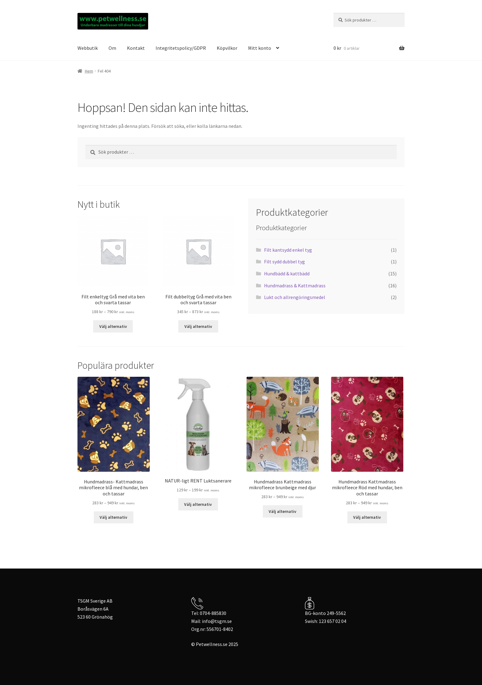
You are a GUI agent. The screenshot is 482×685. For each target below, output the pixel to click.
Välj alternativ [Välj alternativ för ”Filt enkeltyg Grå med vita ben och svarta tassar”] (113, 326)
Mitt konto (259, 48)
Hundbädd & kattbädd (287, 273)
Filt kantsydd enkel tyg (288, 250)
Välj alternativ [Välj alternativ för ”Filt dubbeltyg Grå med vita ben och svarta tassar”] (198, 326)
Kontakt (136, 48)
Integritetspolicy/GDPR (181, 48)
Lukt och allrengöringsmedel (294, 297)
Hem (89, 71)
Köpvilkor (227, 48)
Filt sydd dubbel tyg (284, 261)
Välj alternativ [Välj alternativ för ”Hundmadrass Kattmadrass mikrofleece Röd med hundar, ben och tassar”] (367, 517)
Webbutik (87, 48)
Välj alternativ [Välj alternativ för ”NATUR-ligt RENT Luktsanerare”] (198, 504)
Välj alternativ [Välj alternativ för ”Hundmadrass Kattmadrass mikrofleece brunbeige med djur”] (282, 511)
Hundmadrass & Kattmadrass (295, 285)
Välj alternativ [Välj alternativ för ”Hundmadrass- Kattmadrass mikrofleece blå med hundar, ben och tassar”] (113, 517)
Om (112, 48)
